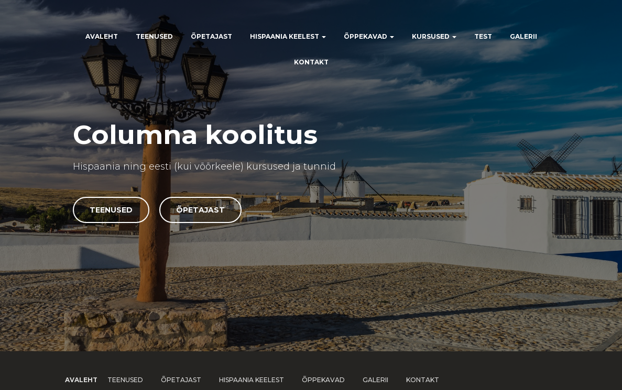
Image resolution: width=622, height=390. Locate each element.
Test (483, 36)
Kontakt (311, 62)
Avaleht (101, 36)
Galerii (523, 36)
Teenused (154, 36)
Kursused (434, 36)
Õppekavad (369, 36)
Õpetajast (211, 36)
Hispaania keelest (288, 36)
